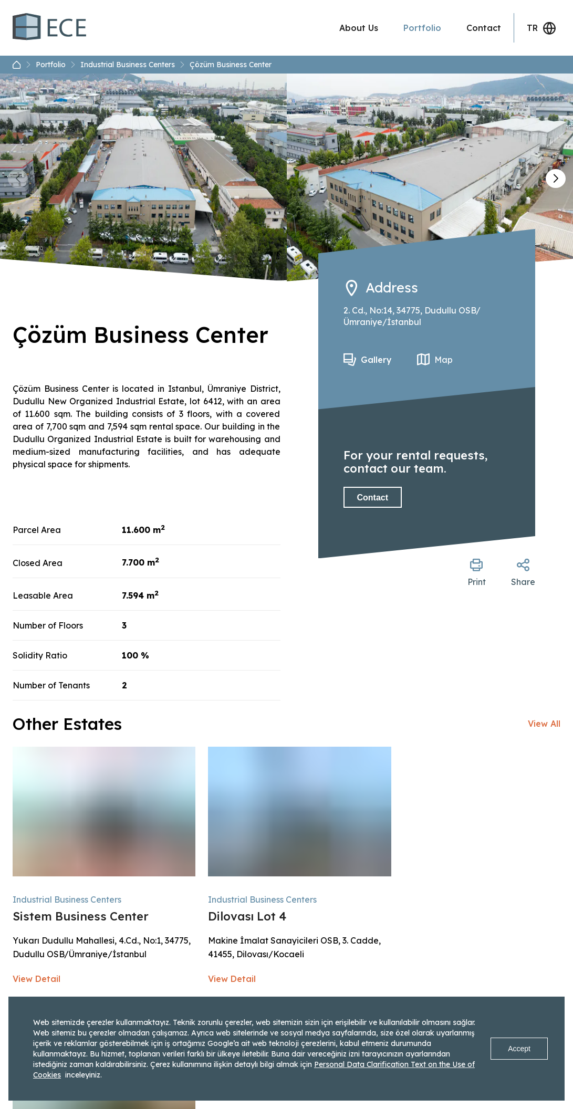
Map (443, 359)
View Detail (36, 979)
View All (544, 723)
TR (541, 28)
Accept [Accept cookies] (519, 1048)
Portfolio (422, 28)
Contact (483, 28)
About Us (358, 28)
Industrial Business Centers (132, 64)
